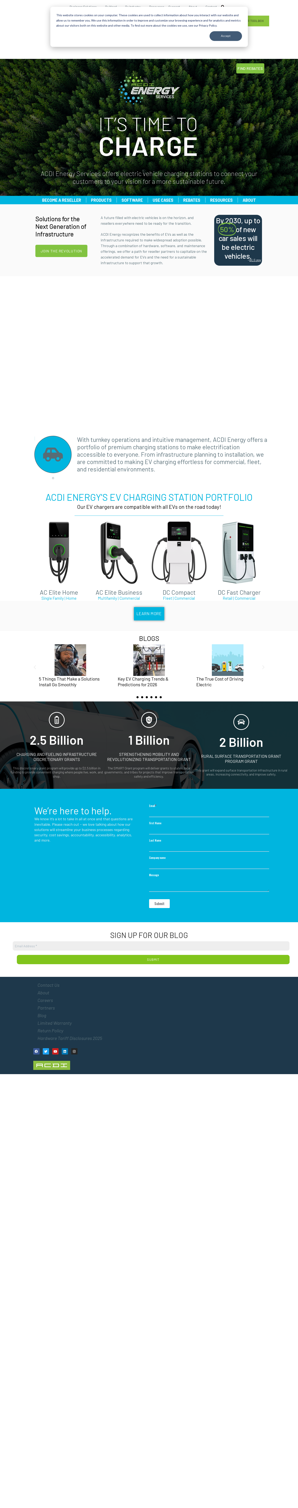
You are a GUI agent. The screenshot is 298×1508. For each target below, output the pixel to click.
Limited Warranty (54, 1023)
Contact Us (48, 985)
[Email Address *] (151, 946)
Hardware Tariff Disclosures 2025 (69, 1038)
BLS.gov (255, 260)
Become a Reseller (61, 200)
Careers (45, 1000)
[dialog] (149, 27)
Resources (221, 200)
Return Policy (50, 1030)
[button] (34, 667)
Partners (46, 1007)
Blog (41, 1015)
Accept (226, 36)
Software (132, 200)
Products (101, 200)
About (249, 200)
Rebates (191, 200)
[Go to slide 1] (137, 697)
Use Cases (163, 200)
